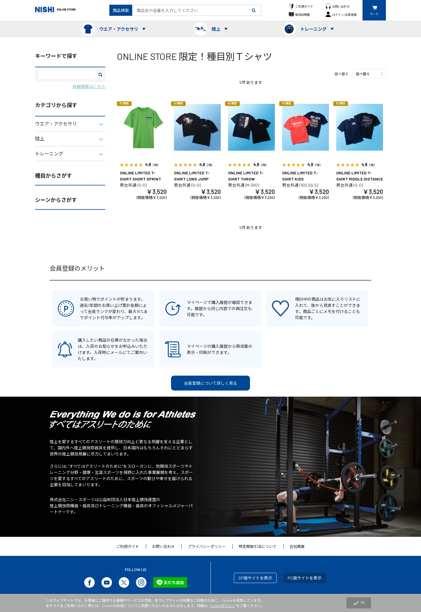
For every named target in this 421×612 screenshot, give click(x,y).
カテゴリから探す (56, 105)
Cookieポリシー (222, 606)
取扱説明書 (302, 14)
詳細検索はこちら (89, 86)
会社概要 (297, 546)
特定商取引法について (258, 546)
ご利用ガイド (304, 6)
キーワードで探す (56, 56)
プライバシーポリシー (207, 546)
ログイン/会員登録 (344, 14)
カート (374, 13)
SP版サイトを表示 (255, 577)
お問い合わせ (341, 6)
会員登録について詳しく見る (210, 383)
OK (359, 602)
